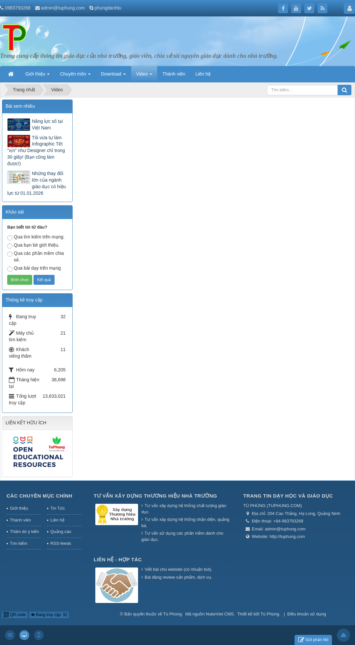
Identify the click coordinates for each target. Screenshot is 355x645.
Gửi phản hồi (313, 640)
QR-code (15, 614)
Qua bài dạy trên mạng (34, 268)
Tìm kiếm (18, 543)
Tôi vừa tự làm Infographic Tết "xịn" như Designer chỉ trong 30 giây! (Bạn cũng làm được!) (36, 151)
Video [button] (144, 75)
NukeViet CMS (220, 614)
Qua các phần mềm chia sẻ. (35, 256)
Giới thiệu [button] (37, 75)
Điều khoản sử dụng (306, 614)
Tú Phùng (172, 614)
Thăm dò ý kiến (24, 531)
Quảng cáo (60, 531)
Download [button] (113, 75)
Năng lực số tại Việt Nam (47, 124)
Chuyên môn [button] (75, 75)
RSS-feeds (60, 543)
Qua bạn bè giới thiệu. (33, 245)
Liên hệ (57, 520)
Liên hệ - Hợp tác (118, 559)
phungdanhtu (108, 8)
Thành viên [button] (173, 74)
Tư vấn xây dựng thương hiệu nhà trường (155, 496)
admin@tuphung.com (63, 8)
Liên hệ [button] (203, 74)
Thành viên (20, 520)
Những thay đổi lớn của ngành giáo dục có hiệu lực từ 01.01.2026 (36, 183)
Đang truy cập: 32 (49, 614)
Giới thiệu (19, 508)
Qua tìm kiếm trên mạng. (35, 237)
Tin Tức (57, 508)
